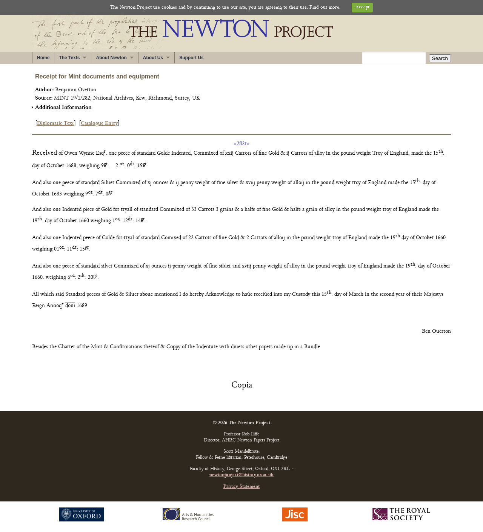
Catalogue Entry (99, 123)
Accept (362, 7)
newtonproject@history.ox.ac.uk (241, 475)
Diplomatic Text (55, 123)
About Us (153, 57)
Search (440, 58)
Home (43, 57)
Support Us (191, 57)
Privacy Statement (241, 486)
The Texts (69, 57)
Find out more (324, 7)
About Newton (111, 57)
